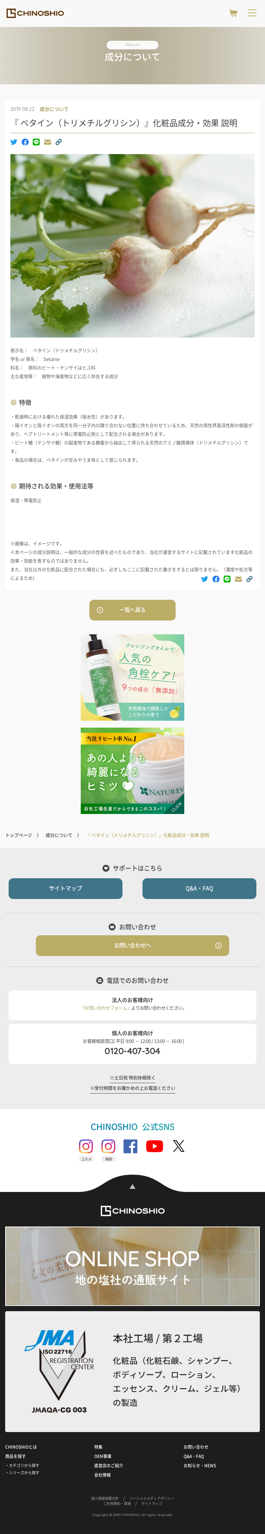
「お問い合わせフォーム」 (105, 1008)
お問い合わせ (196, 1447)
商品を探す (15, 1456)
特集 (98, 1447)
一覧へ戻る (132, 610)
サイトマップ (65, 888)
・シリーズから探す (22, 1473)
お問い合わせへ (132, 945)
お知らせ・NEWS (200, 1466)
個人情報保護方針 (105, 1498)
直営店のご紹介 (108, 1466)
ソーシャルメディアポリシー (151, 1498)
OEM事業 (102, 1456)
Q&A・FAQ (199, 888)
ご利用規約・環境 (117, 1503)
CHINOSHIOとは (21, 1447)
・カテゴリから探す (22, 1465)
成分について (54, 109)
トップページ (18, 835)
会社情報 (102, 1475)
